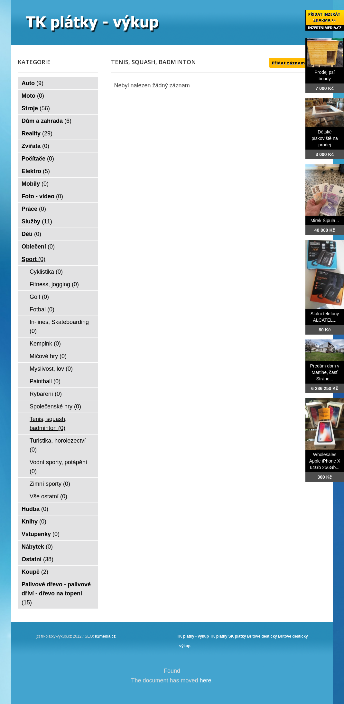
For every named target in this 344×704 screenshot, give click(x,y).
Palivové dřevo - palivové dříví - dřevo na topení (56, 593)
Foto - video (42, 196)
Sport (33, 259)
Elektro (36, 171)
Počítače (38, 158)
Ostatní (37, 559)
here (205, 680)
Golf (39, 297)
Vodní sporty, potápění (58, 466)
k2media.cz (105, 636)
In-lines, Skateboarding (59, 326)
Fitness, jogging (54, 284)
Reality (37, 133)
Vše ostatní (48, 496)
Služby (37, 221)
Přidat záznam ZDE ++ (296, 63)
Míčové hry (48, 356)
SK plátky (237, 636)
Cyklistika (46, 272)
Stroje (36, 108)
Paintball (45, 381)
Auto (32, 83)
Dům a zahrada (46, 121)
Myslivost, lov (51, 369)
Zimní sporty (50, 484)
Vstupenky (41, 534)
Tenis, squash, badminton (48, 423)
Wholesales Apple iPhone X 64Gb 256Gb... (324, 461)
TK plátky (218, 636)
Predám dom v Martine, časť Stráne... (324, 372)
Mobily (35, 184)
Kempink (45, 343)
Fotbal (42, 309)
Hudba (35, 509)
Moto (33, 96)
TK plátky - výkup (193, 636)
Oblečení (38, 246)
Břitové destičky (262, 636)
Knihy (34, 521)
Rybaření (46, 394)
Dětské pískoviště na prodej (324, 138)
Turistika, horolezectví (58, 445)
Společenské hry (55, 406)
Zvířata (35, 146)
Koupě (35, 572)
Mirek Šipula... (325, 220)
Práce (34, 209)
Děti (31, 234)
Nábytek (37, 546)
